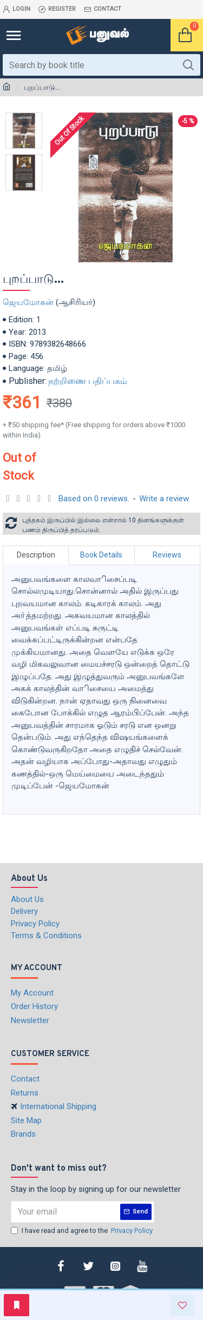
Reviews (167, 554)
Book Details (101, 554)
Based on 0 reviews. (93, 498)
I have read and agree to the (82, 1230)
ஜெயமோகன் (28, 302)
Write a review (164, 498)
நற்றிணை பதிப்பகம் (87, 381)
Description (36, 554)
